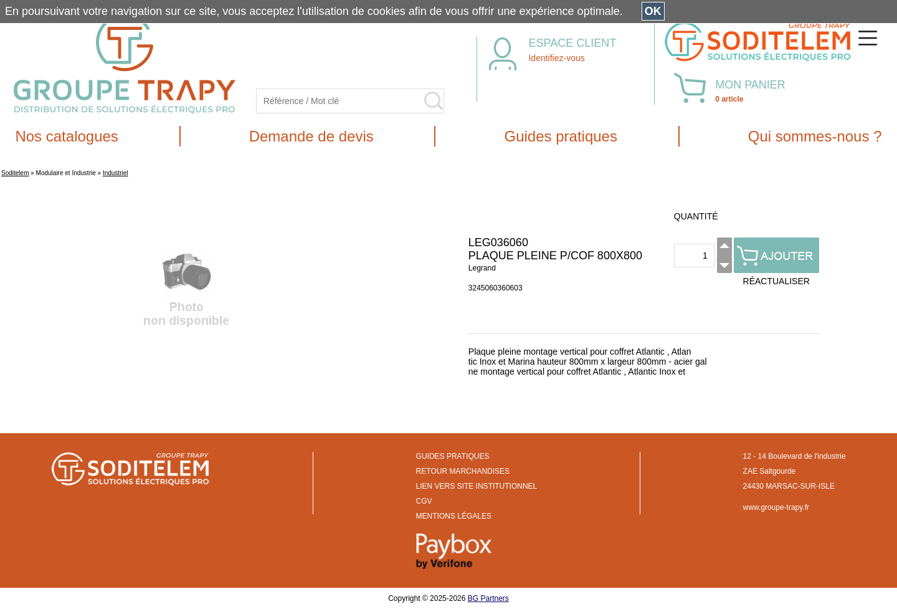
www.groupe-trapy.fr (776, 507)
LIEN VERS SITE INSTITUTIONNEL (477, 486)
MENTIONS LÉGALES (453, 516)
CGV (424, 501)
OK (653, 11)
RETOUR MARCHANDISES (463, 471)
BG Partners (488, 598)
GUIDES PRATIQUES (453, 456)
